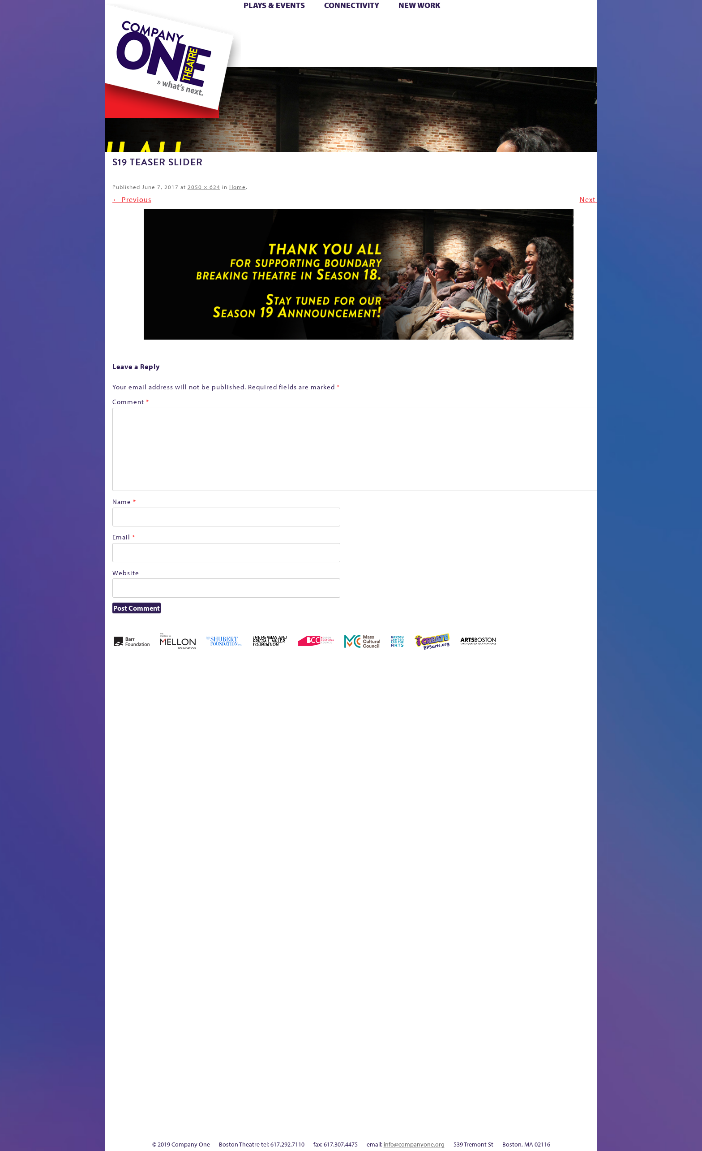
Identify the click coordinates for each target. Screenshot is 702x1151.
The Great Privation (176, 1113)
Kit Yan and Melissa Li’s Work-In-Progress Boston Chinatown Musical (177, 817)
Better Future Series (246, 723)
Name (124, 501)
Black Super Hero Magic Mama (339, 710)
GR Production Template (534, 723)
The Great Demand (155, 1113)
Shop (512, 39)
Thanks (480, 53)
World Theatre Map (436, 1019)
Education (513, 736)
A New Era (170, 723)
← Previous (131, 199)
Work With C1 (264, 1113)
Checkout (456, 736)
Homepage (120, 884)
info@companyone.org (414, 1144)
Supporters (516, 1126)
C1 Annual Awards (530, 1113)
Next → (592, 199)
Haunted (568, 736)
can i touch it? (414, 723)
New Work (419, 5)
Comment (130, 401)
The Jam (217, 53)
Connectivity (351, 5)
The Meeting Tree (230, 1113)
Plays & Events (274, 5)
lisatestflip (214, 884)
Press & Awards (572, 53)
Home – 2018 (584, 723)
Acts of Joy (207, 723)
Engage (442, 53)
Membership (235, 884)
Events (435, 1126)
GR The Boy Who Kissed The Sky (547, 696)
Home (119, 26)
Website (125, 573)
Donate (498, 26)
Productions (385, 1126)
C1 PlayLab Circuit (437, 925)
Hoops (139, 39)
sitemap (312, 53)
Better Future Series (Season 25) (285, 710)
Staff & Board (528, 871)
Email (123, 537)
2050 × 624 (204, 186)
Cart (436, 26)
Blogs (434, 1046)
